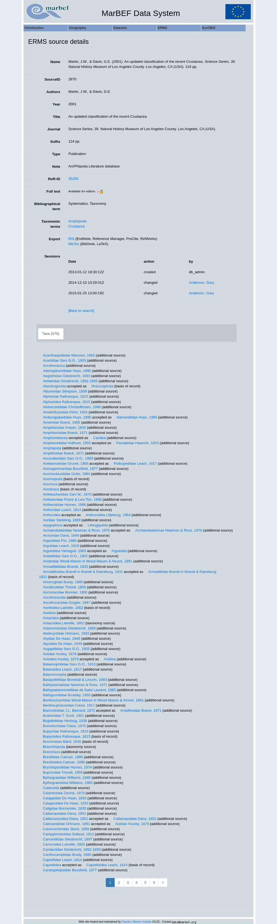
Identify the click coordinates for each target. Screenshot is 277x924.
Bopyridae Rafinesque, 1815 (63, 731)
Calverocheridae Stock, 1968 (64, 829)
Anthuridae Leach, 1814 (60, 510)
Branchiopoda (52, 747)
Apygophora (50, 525)
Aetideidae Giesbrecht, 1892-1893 (68, 381)
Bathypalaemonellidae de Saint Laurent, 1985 (77, 690)
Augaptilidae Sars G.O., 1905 (64, 649)
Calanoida (49, 788)
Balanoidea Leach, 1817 (60, 669)
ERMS (162, 28)
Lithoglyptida (96, 525)
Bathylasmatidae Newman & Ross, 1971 (73, 685)
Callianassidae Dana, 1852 (62, 813)
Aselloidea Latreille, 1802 (61, 608)
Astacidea (49, 618)
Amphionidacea (53, 438)
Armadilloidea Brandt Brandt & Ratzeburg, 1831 (81, 572)
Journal (53, 129)
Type (56, 154)
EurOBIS (208, 28)
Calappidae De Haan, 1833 (62, 798)
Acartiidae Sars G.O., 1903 (62, 360)
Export (54, 239)
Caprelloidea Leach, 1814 (105, 865)
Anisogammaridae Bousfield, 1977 (68, 469)
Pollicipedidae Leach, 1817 (133, 463)
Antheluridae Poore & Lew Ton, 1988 (70, 499)
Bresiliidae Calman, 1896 (61, 757)
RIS (71, 239)
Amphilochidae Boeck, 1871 (63, 433)
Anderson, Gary (201, 282)
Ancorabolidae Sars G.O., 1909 (66, 458)
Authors (53, 92)
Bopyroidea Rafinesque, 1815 (64, 736)
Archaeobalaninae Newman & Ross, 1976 (166, 530)
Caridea (97, 438)
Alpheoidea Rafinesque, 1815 (64, 402)
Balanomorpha (52, 674)
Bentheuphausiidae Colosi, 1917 (67, 705)
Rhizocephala (100, 386)
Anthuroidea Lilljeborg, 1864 (106, 515)
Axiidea (108, 659)
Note (56, 166)
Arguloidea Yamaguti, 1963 (62, 551)
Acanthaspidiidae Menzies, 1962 (67, 355)
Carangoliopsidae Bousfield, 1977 (68, 870)
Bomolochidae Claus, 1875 (62, 726)
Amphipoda (77, 221)
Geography (77, 28)
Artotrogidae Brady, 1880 (61, 582)
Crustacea (76, 226)
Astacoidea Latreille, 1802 (61, 623)
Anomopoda (50, 479)
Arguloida (117, 551)
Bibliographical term (47, 206)
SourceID (52, 79)
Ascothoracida (52, 597)
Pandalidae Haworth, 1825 (135, 443)
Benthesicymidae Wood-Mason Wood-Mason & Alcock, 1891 (91, 700)
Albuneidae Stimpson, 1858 (63, 391)
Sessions (52, 256)
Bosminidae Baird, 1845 (60, 742)
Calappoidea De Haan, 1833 (63, 803)
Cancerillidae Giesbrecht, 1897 (65, 839)
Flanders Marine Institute (136, 921)
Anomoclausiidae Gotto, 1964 (64, 474)
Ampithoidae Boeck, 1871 (61, 453)
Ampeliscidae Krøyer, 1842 (62, 427)
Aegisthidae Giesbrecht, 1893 (64, 376)
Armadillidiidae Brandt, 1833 (63, 567)
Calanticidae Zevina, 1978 (62, 793)
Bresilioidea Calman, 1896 (62, 762)
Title (56, 117)
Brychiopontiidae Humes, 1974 (65, 767)
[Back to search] (81, 311)
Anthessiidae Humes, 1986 (62, 505)
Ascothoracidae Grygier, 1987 (64, 602)
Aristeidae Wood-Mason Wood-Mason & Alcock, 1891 (85, 561)
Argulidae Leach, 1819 (59, 546)
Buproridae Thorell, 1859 (61, 772)
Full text (53, 191)
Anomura (48, 484)
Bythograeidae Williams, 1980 (65, 778)
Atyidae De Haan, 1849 (59, 638)
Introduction (34, 28)
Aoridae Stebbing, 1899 (60, 520)
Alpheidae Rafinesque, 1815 (63, 396)
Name (55, 62)
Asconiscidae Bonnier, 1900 (63, 592)
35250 (73, 179)
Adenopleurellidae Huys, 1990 (65, 371)
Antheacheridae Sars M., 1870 (65, 494)
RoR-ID (54, 179)
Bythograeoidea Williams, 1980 (66, 783)
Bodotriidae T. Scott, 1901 (61, 716)
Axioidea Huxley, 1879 (58, 659)
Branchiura (49, 752)
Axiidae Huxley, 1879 (58, 654)
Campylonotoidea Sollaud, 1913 (66, 834)
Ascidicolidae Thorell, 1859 (62, 587)
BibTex (73, 244)
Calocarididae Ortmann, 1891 (64, 824)
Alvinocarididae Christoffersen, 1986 (70, 407)
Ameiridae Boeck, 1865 (59, 422)
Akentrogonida (52, 386)
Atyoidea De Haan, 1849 (60, 644)
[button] (41, 355)
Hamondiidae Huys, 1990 (135, 417)
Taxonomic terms (50, 224)
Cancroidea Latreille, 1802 (62, 844)
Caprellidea (50, 865)
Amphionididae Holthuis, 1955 (65, 443)
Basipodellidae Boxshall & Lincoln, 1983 (73, 680)
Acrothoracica (52, 366)
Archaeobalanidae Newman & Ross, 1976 (74, 530)
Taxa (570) (50, 334)
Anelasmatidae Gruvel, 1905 (63, 463)
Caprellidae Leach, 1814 (60, 860)
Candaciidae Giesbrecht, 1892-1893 (70, 849)
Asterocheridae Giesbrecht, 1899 (67, 628)
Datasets (120, 28)
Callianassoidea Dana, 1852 (63, 819)
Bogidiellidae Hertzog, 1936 (63, 721)
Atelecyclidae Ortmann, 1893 (64, 633)
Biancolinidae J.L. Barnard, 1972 (67, 710)
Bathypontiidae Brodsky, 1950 (65, 695)
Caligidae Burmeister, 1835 (62, 808)
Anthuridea (49, 515)
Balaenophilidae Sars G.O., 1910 (67, 664)
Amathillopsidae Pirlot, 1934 (63, 412)
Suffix (55, 142)
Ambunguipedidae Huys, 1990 (65, 417)
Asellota (47, 613)
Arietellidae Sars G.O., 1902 (63, 556)
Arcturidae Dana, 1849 (59, 535)
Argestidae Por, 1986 (58, 541)
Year (56, 104)
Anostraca (49, 489)
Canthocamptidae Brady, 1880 (65, 855)
